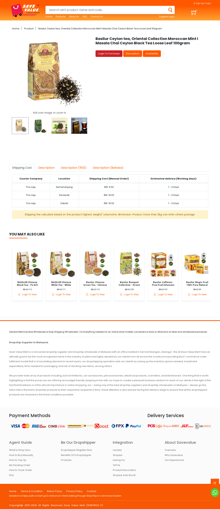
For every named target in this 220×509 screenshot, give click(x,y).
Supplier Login (167, 16)
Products (61, 16)
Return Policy (54, 491)
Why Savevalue (174, 455)
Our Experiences (174, 460)
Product (28, 28)
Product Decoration (124, 470)
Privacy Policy (74, 491)
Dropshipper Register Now (76, 450)
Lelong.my (119, 460)
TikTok (116, 465)
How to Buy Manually (21, 455)
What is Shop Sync (20, 450)
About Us (74, 16)
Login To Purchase (109, 53)
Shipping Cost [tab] (22, 168)
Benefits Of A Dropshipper (76, 455)
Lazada (117, 450)
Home (48, 16)
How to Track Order (20, 470)
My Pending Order (19, 465)
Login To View (29, 294)
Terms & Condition (32, 491)
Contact (91, 491)
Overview (170, 450)
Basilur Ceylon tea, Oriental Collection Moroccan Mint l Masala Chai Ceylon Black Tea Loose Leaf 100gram (100, 28)
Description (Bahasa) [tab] (108, 168)
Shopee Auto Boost (124, 475)
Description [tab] (46, 168)
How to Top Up (17, 460)
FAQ (85, 16)
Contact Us (96, 16)
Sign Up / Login (202, 3)
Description (132, 53)
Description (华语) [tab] (74, 168)
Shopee (117, 455)
